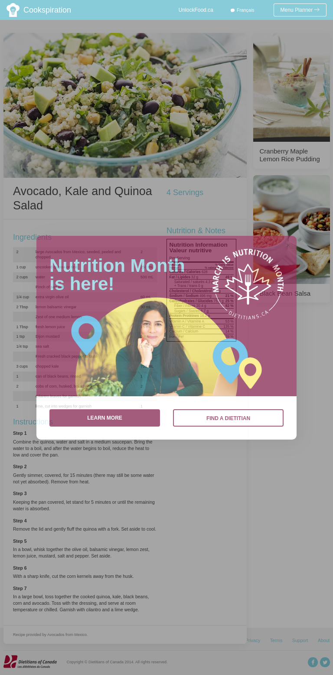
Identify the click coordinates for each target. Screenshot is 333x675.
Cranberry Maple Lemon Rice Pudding (290, 155)
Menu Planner (300, 10)
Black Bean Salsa (285, 293)
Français (245, 10)
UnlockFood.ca (196, 10)
